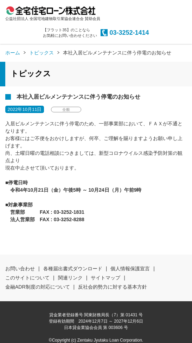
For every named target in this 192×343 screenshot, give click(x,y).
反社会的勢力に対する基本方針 (112, 287)
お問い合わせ (20, 268)
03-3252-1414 (129, 32)
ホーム (12, 52)
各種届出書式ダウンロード (72, 268)
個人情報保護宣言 (130, 268)
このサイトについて (27, 278)
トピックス (41, 52)
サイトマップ (105, 278)
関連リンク (70, 278)
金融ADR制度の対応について (37, 287)
